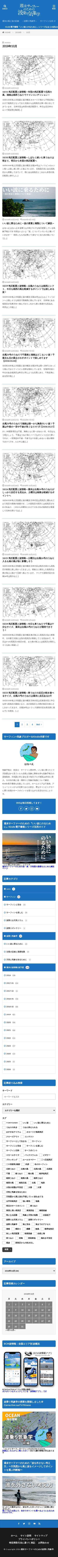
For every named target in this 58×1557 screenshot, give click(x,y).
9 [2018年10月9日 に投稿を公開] (15, 1310)
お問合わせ (43, 1542)
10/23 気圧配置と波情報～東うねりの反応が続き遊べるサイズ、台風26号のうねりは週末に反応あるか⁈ (28, 694)
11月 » (12, 1330)
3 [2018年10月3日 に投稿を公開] (22, 1304)
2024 (10, 1053)
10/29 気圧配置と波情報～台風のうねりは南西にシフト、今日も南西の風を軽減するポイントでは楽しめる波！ (28, 289)
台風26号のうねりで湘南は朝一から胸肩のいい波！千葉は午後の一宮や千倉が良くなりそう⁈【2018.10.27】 (28, 425)
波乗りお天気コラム (17, 920)
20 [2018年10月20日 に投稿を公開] (42, 1315)
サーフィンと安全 (16, 904)
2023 (10, 1045)
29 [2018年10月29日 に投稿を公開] (9, 1326)
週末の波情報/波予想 (17, 967)
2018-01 (12, 998)
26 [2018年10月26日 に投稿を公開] (36, 1321)
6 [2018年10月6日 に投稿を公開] (42, 1304)
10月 (28, 32)
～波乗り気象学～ (29, 21)
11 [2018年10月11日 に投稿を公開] (29, 1310)
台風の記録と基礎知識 (18, 951)
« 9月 (8, 1330)
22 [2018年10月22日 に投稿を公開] (9, 1321)
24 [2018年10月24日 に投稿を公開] (22, 1321)
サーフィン (13, 896)
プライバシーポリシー (29, 1539)
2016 (10, 975)
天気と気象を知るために (18, 959)
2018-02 (12, 1006)
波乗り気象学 (14, 936)
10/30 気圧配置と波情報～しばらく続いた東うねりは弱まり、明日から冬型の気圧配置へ (28, 159)
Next (38, 724)
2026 (10, 1069)
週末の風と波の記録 (10, 21)
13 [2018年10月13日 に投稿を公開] (42, 1310)
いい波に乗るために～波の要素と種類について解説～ (28, 223)
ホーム (14, 1535)
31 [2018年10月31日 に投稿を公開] (22, 1326)
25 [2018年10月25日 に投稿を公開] (29, 1321)
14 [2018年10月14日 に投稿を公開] (49, 1310)
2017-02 (12, 991)
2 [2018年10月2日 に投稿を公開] (15, 1304)
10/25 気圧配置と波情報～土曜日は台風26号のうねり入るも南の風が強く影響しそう (28, 559)
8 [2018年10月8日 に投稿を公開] (9, 1310)
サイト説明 (25, 1535)
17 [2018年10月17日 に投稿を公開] (22, 1315)
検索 (6, 1249)
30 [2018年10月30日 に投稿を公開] (16, 1326)
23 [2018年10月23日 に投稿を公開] (16, 1321)
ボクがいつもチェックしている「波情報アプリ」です (24, 1391)
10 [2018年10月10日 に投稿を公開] (22, 1310)
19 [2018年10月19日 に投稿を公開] (36, 1315)
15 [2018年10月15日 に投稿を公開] (9, 1315)
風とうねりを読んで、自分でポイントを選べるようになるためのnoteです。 (28, 1511)
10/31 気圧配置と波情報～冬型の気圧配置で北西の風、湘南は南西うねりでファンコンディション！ (27, 93)
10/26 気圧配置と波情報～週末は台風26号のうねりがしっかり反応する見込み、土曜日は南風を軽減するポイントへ (28, 492)
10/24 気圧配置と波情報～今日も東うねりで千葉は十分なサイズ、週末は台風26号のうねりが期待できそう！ (28, 627)
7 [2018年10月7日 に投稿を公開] (48, 1304)
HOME (8, 32)
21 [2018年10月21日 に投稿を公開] (49, 1315)
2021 (10, 1030)
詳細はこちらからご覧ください (15, 1450)
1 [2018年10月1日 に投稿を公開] (9, 1304)
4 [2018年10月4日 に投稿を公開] (29, 1304)
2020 (10, 1022)
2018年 (18, 32)
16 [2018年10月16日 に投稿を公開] (16, 1315)
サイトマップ (40, 1535)
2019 (10, 1014)
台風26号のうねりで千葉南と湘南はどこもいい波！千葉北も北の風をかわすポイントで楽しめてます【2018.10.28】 (28, 357)
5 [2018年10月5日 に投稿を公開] (35, 1304)
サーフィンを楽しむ (48, 21)
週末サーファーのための (28, 867)
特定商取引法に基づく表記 (22, 1542)
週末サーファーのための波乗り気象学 (37, 1549)
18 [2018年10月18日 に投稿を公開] (29, 1315)
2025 (10, 1061)
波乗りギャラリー (16, 928)
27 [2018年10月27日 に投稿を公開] (42, 1321)
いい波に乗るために (17, 943)
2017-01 (12, 983)
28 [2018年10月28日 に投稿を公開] (49, 1321)
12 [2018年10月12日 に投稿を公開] (36, 1310)
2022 (10, 1038)
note (10, 889)
